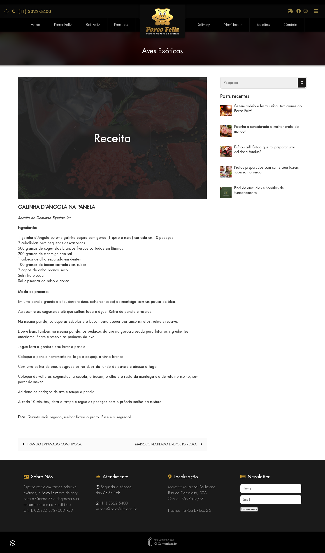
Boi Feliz (93, 24)
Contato (290, 24)
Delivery (203, 24)
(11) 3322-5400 (35, 11)
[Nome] (270, 488)
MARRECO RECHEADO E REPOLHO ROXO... (166, 444)
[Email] (270, 499)
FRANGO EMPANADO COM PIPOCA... (55, 444)
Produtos (121, 24)
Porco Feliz (63, 24)
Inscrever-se (249, 509)
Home (35, 24)
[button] (13, 543)
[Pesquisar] (302, 83)
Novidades (233, 24)
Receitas (263, 24)
